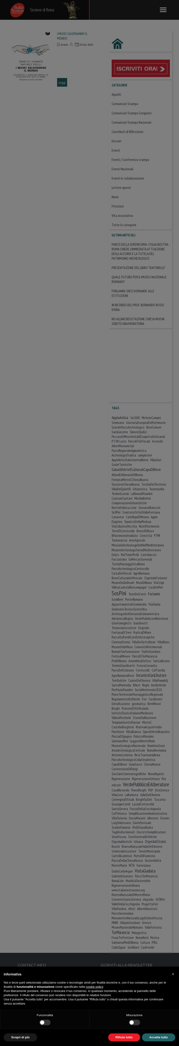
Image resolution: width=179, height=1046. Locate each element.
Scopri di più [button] (20, 1037)
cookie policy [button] (94, 986)
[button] (173, 974)
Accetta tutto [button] (158, 1037)
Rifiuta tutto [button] (124, 1037)
